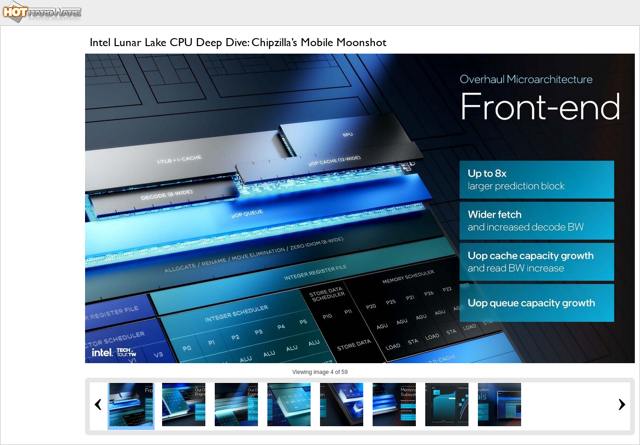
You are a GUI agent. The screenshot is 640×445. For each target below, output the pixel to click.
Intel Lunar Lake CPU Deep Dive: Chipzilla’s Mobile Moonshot (238, 42)
